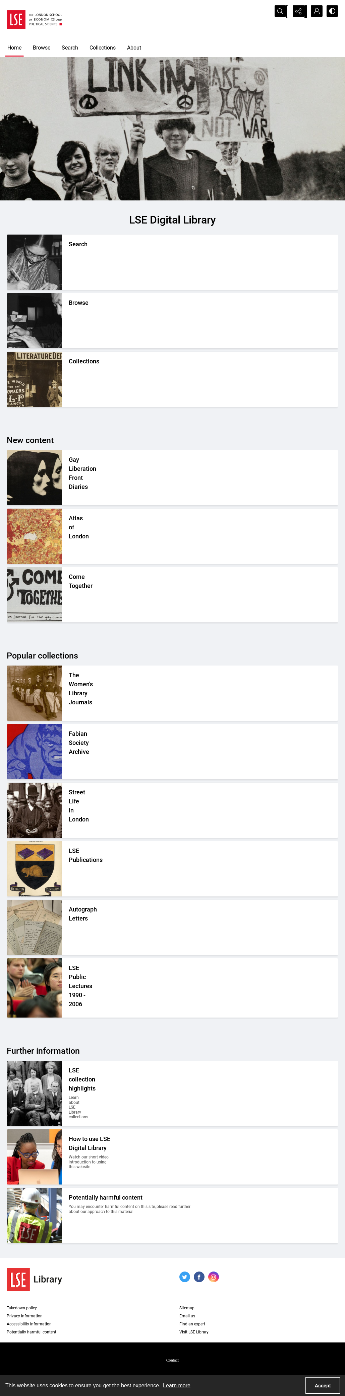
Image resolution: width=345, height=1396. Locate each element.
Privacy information (25, 1316)
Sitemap (186, 1308)
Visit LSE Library (194, 1332)
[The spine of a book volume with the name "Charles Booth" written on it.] (68, 594)
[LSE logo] (34, 19)
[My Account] (314, 11)
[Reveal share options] (298, 11)
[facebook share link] (199, 1277)
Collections (103, 48)
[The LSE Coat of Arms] (68, 868)
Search (70, 48)
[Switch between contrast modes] (331, 11)
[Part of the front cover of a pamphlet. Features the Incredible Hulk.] (70, 751)
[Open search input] (281, 11)
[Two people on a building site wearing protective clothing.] (133, 1215)
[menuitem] (172, 1360)
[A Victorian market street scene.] (68, 810)
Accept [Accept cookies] (323, 1385)
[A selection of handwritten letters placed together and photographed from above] (68, 927)
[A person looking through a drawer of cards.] (68, 320)
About (134, 48)
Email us (187, 1316)
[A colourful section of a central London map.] (68, 536)
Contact (172, 1360)
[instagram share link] (213, 1277)
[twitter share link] (184, 1277)
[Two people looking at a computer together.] (90, 1157)
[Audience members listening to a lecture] (82, 988)
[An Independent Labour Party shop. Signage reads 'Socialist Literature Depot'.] (68, 379)
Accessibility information (29, 1324)
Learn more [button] (176, 1385)
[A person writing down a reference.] (68, 262)
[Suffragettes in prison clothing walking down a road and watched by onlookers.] (80, 693)
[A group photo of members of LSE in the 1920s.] (72, 1093)
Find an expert (192, 1324)
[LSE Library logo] (34, 1279)
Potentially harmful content (31, 1332)
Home (14, 48)
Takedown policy (22, 1308)
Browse (41, 48)
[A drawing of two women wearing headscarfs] (77, 477)
